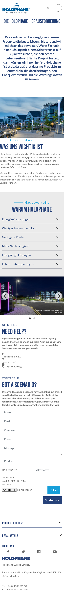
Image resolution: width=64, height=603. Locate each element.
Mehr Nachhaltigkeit (15, 246)
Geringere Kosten (13, 237)
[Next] (58, 296)
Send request (52, 500)
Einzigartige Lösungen (16, 255)
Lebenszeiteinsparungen (18, 264)
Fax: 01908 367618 (12, 367)
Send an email (9, 362)
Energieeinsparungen (16, 219)
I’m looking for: (9, 469)
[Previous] (5, 296)
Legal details (10, 536)
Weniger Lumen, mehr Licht (20, 228)
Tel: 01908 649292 (11, 356)
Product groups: (12, 523)
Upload (54, 489)
